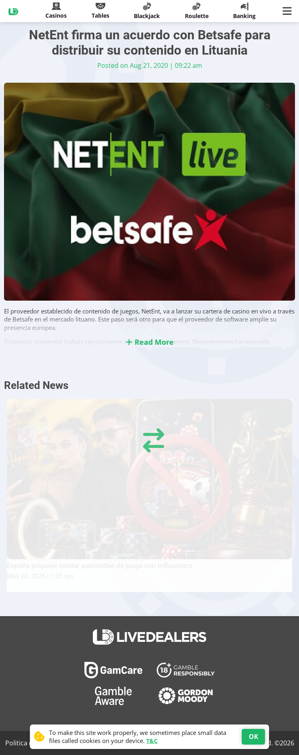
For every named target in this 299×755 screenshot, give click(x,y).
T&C (152, 741)
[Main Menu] (289, 11)
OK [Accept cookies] (253, 736)
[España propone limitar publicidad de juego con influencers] (149, 479)
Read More (150, 342)
